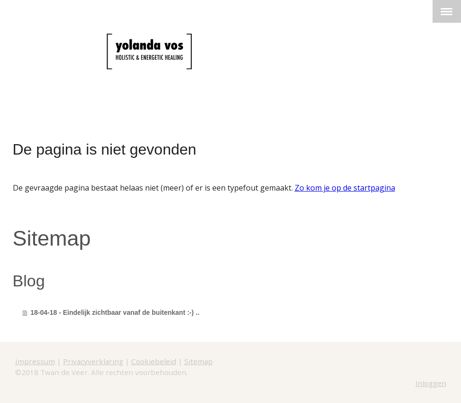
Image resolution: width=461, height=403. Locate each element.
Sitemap (198, 361)
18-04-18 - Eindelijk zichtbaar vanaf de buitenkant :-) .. (114, 312)
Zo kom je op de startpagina (345, 188)
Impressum (35, 361)
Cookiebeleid (153, 361)
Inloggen (431, 383)
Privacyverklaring (93, 361)
